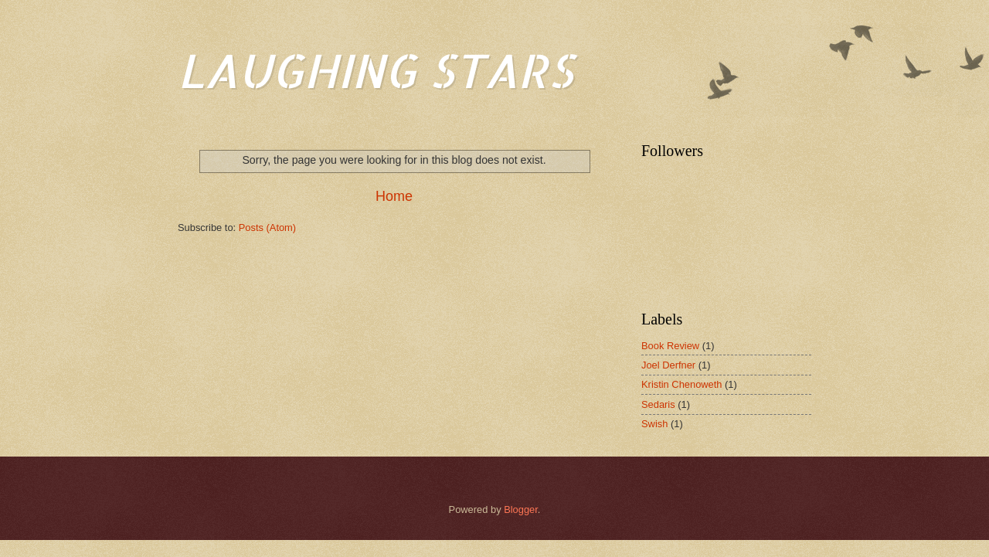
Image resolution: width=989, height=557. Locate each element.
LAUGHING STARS (375, 70)
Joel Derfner (668, 365)
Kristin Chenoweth (681, 384)
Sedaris (658, 404)
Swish (654, 424)
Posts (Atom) (267, 227)
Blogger (521, 509)
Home (394, 196)
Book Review (670, 346)
